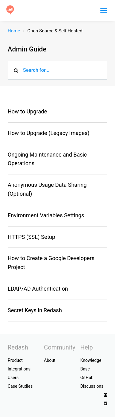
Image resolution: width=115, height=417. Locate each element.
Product (15, 360)
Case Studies (20, 386)
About (49, 360)
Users (13, 377)
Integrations (19, 368)
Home (14, 31)
